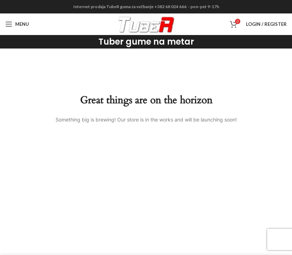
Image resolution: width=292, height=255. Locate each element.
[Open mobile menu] (17, 24)
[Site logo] (146, 24)
